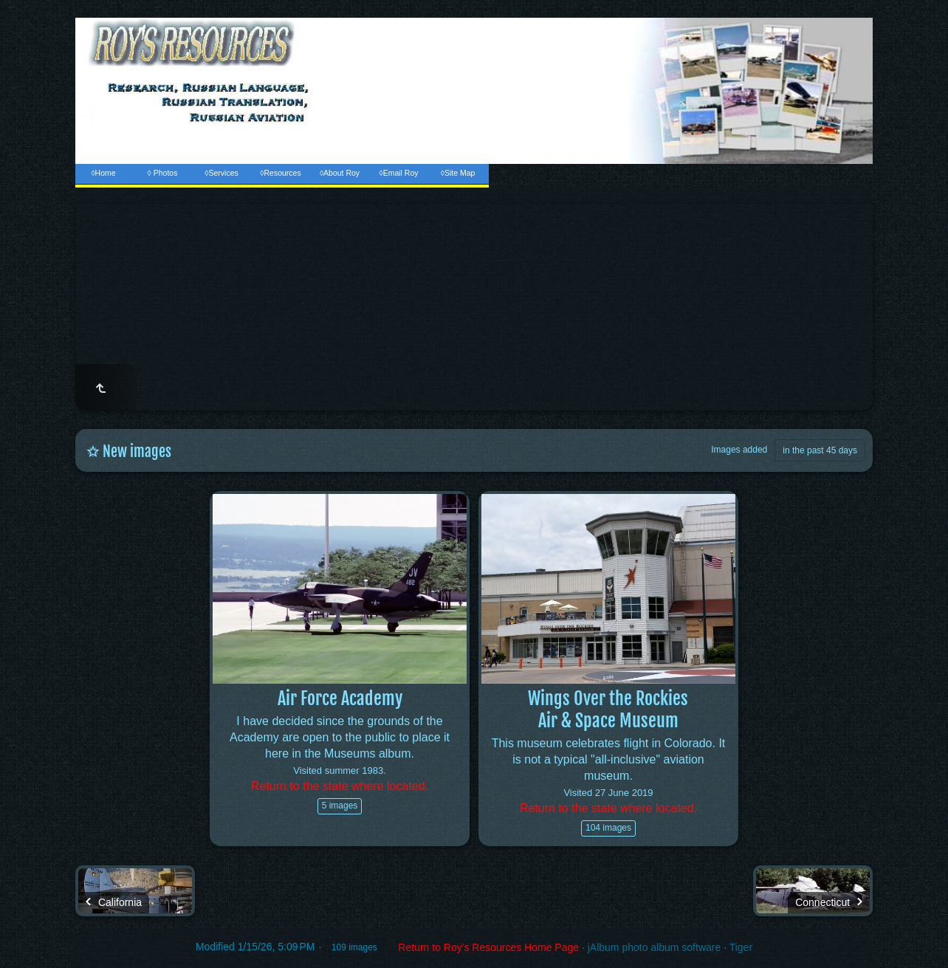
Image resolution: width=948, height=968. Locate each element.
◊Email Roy (398, 172)
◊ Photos (163, 172)
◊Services (221, 172)
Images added (739, 449)
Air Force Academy (340, 698)
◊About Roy (340, 172)
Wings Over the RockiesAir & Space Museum (608, 709)
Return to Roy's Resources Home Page (488, 947)
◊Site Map (458, 172)
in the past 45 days (820, 450)
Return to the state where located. (339, 786)
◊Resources (280, 172)
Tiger (740, 947)
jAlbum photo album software (654, 947)
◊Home (103, 172)
